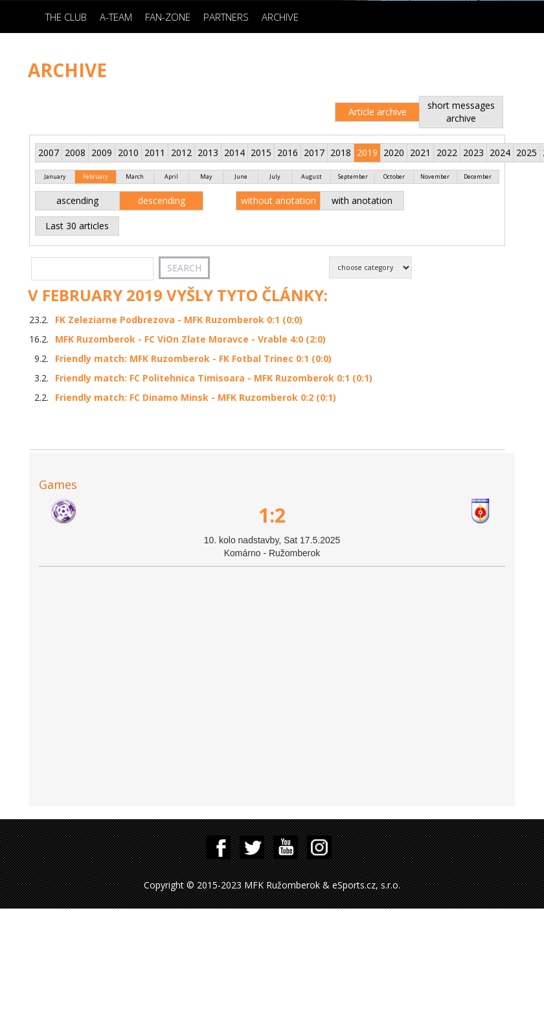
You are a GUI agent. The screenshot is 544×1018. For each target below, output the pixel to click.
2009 (101, 152)
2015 (261, 152)
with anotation (362, 200)
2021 (420, 152)
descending (161, 200)
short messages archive (461, 111)
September (353, 176)
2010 (128, 152)
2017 (314, 152)
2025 (526, 152)
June (240, 176)
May (206, 176)
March (135, 176)
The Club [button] (66, 16)
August (311, 176)
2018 (340, 152)
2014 (234, 152)
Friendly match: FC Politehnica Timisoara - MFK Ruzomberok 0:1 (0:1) (213, 378)
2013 (208, 152)
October (394, 176)
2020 (393, 152)
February (95, 176)
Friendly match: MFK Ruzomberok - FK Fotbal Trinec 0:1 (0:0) (193, 358)
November (434, 176)
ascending (77, 200)
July (274, 176)
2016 (287, 152)
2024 (500, 152)
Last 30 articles (77, 226)
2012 (181, 152)
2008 (75, 152)
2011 (154, 152)
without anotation (278, 200)
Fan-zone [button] (167, 16)
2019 (367, 152)
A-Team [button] (116, 16)
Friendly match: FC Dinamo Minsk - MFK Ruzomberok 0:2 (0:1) (195, 397)
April (171, 176)
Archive (280, 16)
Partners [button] (226, 16)
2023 (473, 152)
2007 (48, 152)
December (478, 176)
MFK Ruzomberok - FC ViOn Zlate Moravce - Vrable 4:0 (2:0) (190, 339)
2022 (446, 152)
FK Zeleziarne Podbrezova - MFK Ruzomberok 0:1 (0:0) (178, 319)
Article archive (377, 112)
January (55, 176)
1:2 (272, 515)
